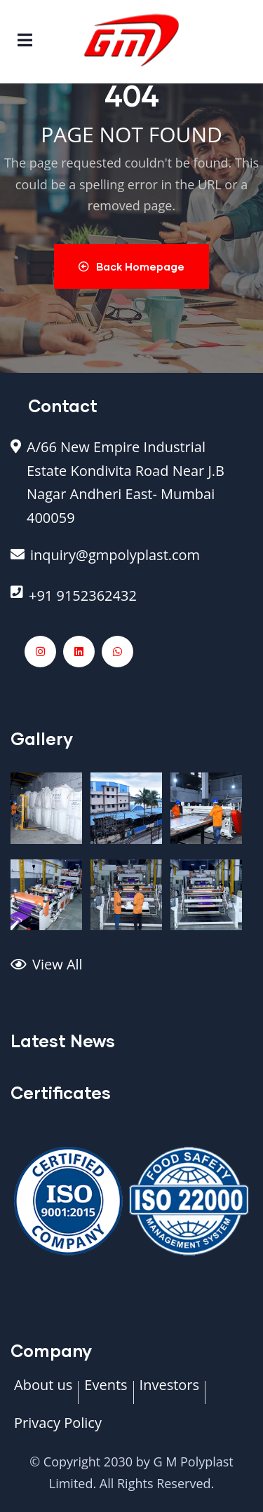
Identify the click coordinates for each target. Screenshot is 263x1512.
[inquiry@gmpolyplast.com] (131, 562)
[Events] (105, 1392)
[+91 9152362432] (131, 603)
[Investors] (169, 1392)
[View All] (131, 971)
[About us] (43, 1392)
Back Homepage (131, 266)
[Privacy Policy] (58, 1430)
